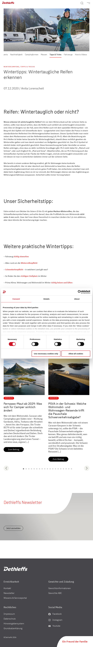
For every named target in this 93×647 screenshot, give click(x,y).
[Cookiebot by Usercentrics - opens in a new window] (79, 292)
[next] (86, 468)
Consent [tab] (16, 299)
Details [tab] (46, 299)
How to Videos (81, 54)
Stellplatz (33, 276)
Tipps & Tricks (55, 54)
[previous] (6, 468)
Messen (44, 54)
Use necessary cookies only (46, 354)
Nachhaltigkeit (16, 54)
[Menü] (87, 3)
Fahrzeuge (68, 54)
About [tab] (77, 299)
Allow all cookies (75, 354)
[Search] (82, 3)
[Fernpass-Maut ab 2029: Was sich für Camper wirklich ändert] (24, 372)
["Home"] (15, 569)
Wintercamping (11, 67)
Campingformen (31, 54)
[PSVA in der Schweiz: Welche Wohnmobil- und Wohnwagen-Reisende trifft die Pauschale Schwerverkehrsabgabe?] (68, 372)
